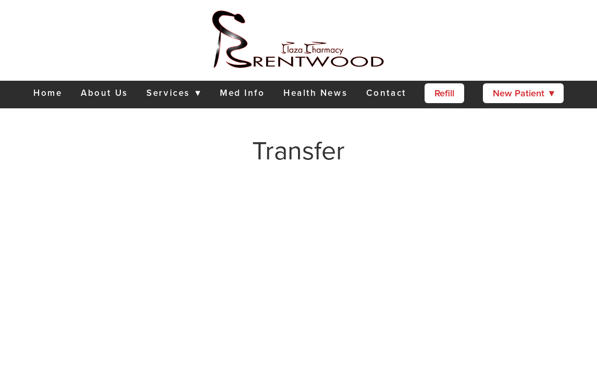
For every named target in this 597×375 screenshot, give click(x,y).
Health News (315, 92)
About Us (104, 92)
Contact (386, 92)
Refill (444, 92)
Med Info (242, 92)
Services (173, 92)
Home (47, 92)
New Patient (523, 92)
